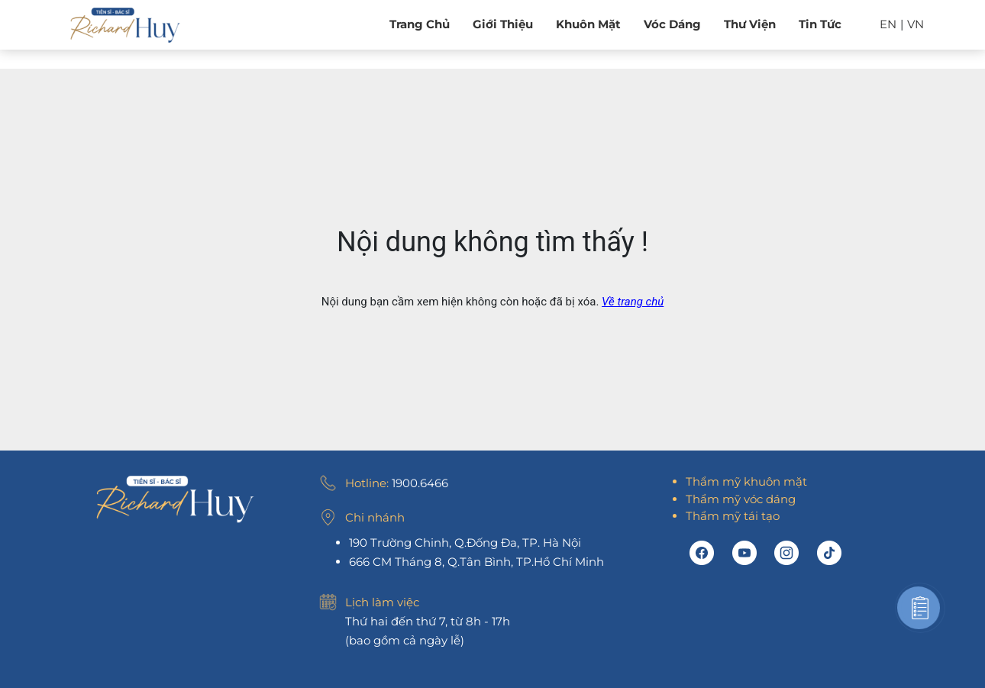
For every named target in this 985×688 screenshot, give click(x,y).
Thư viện (750, 24)
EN (888, 24)
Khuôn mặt (588, 24)
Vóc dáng (672, 24)
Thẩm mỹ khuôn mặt (746, 481)
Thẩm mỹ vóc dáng (741, 499)
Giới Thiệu (503, 24)
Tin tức (820, 24)
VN (915, 24)
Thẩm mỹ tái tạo (733, 516)
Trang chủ (419, 24)
